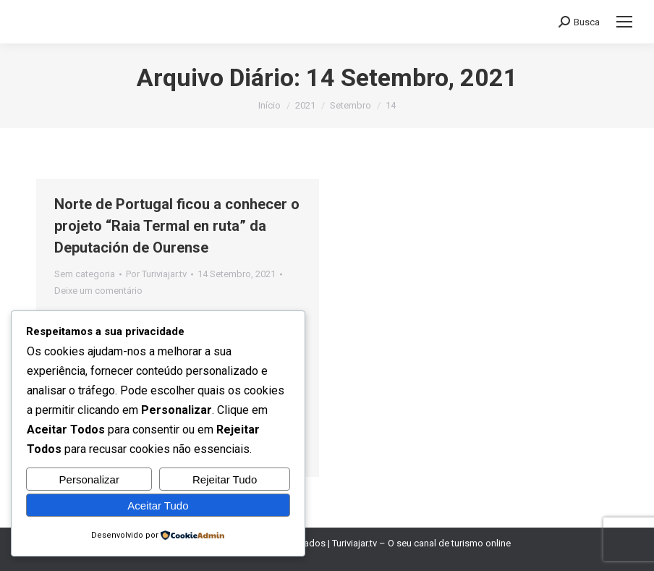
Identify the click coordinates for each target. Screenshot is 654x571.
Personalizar (89, 479)
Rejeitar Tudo (224, 479)
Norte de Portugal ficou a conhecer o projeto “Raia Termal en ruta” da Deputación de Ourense (177, 225)
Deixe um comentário (98, 290)
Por (156, 273)
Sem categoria (84, 273)
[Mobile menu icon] (624, 22)
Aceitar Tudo (157, 505)
